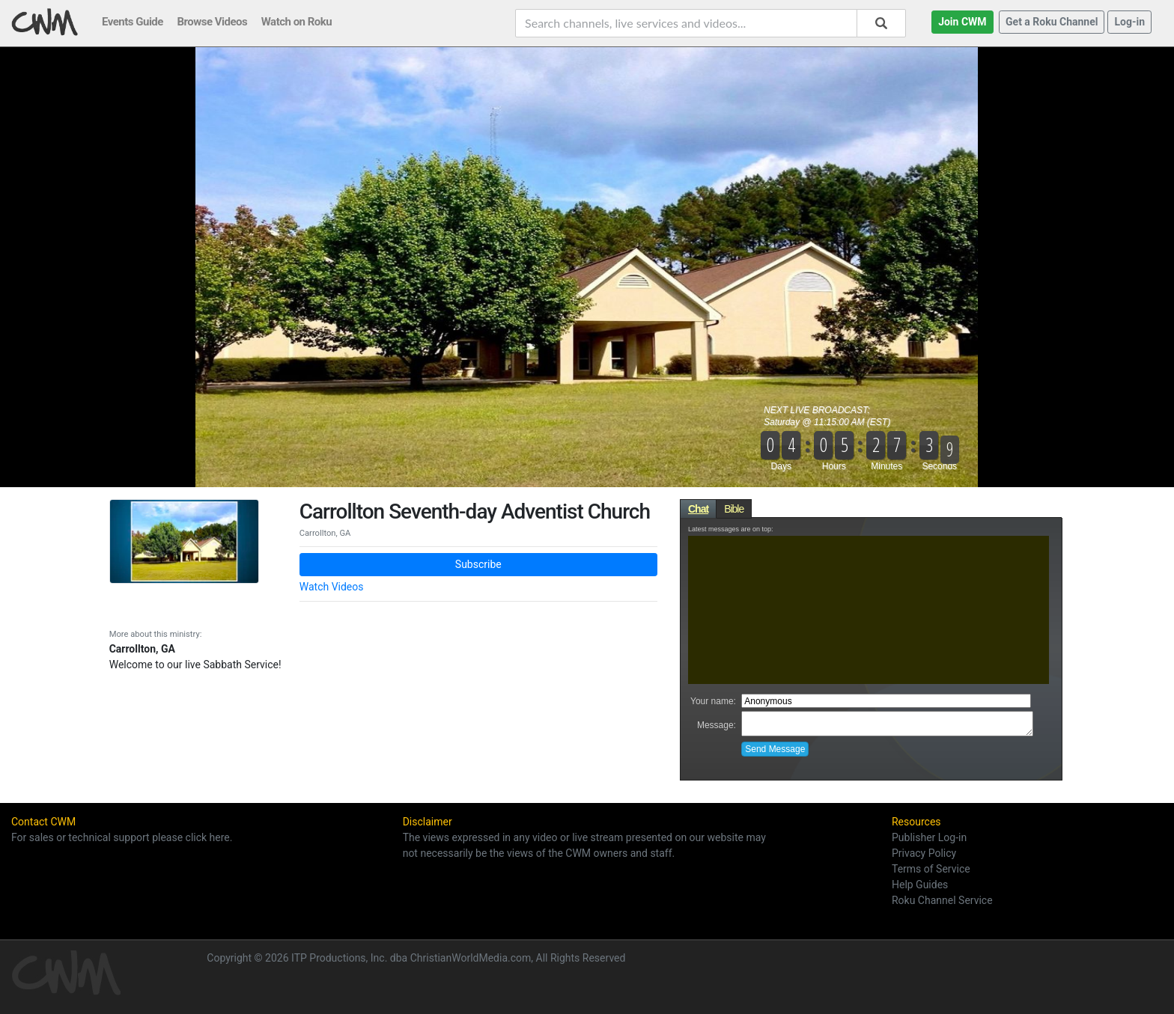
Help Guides (920, 885)
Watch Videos (331, 587)
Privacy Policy (924, 853)
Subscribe (478, 564)
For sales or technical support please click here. (121, 837)
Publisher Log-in (929, 837)
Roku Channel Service (942, 900)
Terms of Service (931, 869)
